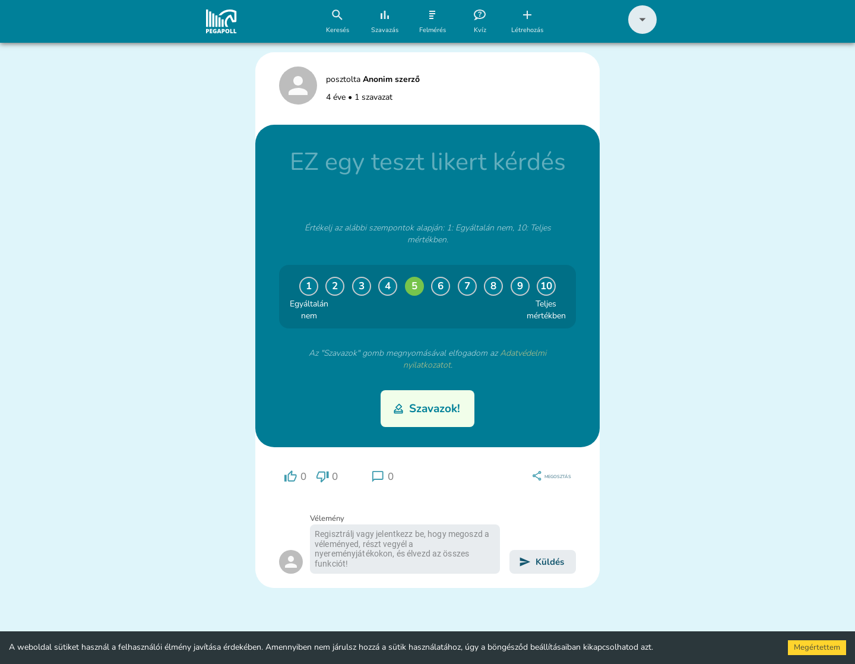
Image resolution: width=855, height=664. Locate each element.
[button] (642, 31)
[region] (295, 476)
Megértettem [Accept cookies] (817, 647)
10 (546, 286)
